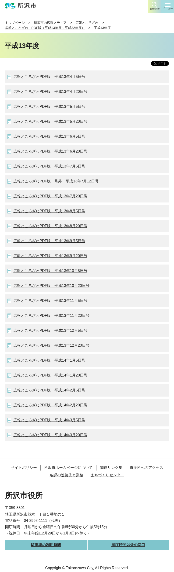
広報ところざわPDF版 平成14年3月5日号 (49, 420)
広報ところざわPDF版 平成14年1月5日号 (49, 360)
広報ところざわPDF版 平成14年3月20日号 (50, 435)
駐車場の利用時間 (46, 545)
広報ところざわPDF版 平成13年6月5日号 (49, 136)
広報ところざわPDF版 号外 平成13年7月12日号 (56, 181)
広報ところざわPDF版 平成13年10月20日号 (51, 286)
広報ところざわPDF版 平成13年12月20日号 (51, 345)
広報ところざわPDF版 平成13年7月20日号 (50, 196)
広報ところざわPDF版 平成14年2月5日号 (49, 390)
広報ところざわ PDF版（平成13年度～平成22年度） (45, 28)
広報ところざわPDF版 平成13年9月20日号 (50, 256)
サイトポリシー (24, 468)
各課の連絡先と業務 (66, 475)
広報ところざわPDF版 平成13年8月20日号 (50, 226)
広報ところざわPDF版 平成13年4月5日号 (49, 77)
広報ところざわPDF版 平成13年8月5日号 (49, 211)
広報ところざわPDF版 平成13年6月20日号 (50, 151)
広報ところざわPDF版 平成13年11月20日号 (51, 315)
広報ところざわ (86, 22)
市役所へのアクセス (146, 468)
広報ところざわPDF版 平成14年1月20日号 (50, 375)
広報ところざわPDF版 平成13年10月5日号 (50, 271)
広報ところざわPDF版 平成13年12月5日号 (50, 330)
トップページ (15, 22)
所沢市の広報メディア (50, 22)
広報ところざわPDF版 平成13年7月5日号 (49, 166)
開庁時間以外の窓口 (128, 545)
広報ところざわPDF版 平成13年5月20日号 (50, 121)
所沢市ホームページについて (68, 468)
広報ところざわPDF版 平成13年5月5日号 (49, 106)
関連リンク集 (111, 468)
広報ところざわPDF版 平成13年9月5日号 (49, 241)
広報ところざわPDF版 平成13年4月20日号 (50, 92)
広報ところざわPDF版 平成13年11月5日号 (50, 301)
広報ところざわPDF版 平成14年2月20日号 (50, 405)
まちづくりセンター (107, 475)
